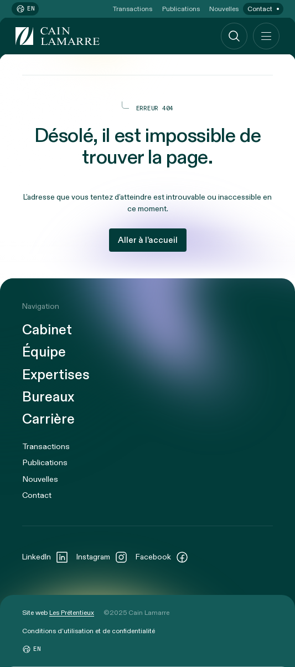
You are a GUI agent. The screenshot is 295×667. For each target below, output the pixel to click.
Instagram (102, 557)
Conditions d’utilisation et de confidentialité (88, 631)
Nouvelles (224, 8)
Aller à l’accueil (148, 240)
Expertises (56, 375)
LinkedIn (45, 557)
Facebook (162, 557)
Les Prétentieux (71, 612)
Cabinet (47, 330)
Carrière (48, 419)
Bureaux (48, 397)
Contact (259, 8)
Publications (181, 8)
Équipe (44, 352)
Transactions (132, 8)
